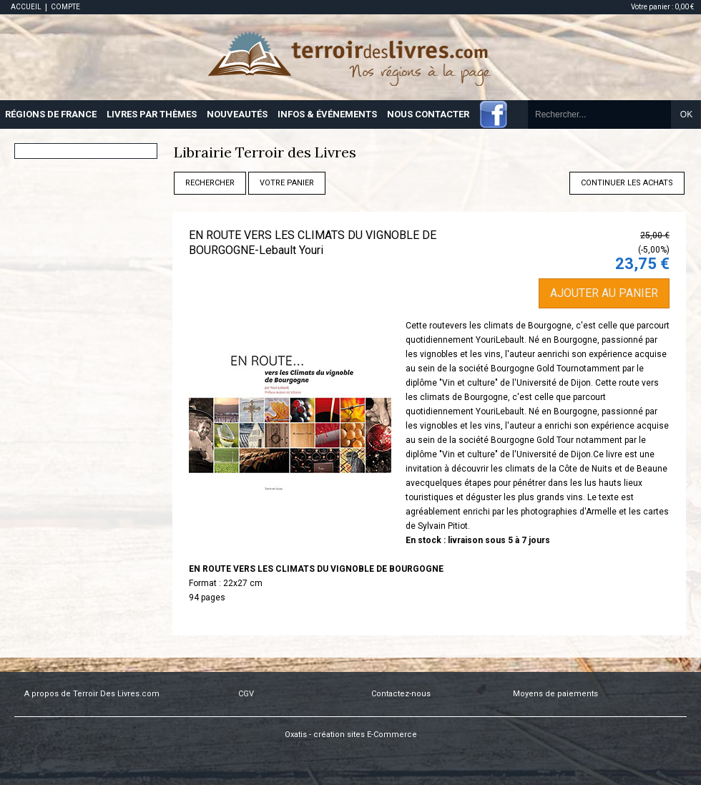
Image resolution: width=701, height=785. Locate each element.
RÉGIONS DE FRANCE (51, 114)
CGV (246, 693)
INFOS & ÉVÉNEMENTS (327, 114)
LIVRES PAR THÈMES (152, 114)
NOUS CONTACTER (428, 114)
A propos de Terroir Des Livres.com (92, 693)
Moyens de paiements (555, 693)
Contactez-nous (401, 693)
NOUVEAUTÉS (237, 114)
